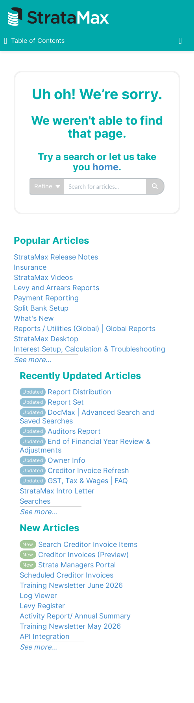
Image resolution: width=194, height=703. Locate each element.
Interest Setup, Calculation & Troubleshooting (89, 349)
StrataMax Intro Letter (57, 491)
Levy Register (42, 606)
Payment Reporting (46, 298)
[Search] (155, 186)
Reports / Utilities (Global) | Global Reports (84, 328)
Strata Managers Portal (68, 565)
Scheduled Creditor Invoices (66, 575)
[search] (105, 186)
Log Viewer (38, 595)
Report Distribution (65, 392)
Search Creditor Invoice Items (78, 544)
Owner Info (52, 460)
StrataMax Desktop (46, 339)
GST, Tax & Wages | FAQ (74, 481)
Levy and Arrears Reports (56, 287)
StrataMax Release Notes (56, 257)
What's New (34, 318)
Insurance (30, 267)
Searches (35, 501)
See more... (32, 359)
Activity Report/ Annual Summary (75, 616)
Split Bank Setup (41, 308)
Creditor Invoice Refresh (74, 470)
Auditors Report (60, 431)
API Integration (45, 636)
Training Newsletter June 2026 (71, 585)
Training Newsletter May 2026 (70, 626)
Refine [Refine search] (47, 186)
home (105, 167)
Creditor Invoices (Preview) (74, 554)
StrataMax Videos (43, 277)
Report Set (52, 402)
